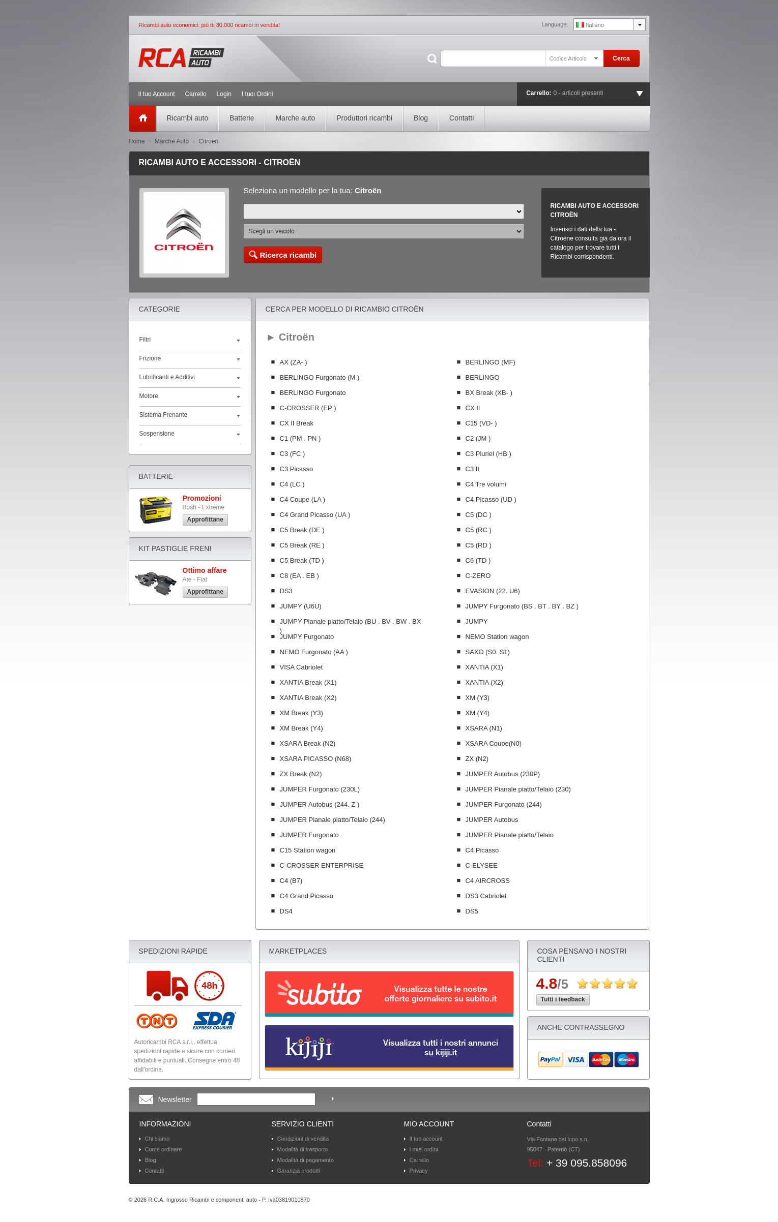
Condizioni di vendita (303, 1139)
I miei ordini (424, 1149)
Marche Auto (172, 141)
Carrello (419, 1160)
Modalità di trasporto (302, 1149)
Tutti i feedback (563, 999)
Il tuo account (426, 1139)
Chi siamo (157, 1139)
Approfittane (205, 519)
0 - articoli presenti (578, 93)
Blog (421, 118)
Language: (555, 24)
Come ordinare (163, 1149)
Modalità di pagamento (305, 1160)
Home (137, 141)
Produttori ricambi (364, 118)
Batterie (241, 118)
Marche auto (295, 118)
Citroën (209, 141)
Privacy (419, 1171)
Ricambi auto (188, 118)
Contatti (461, 118)
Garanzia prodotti (298, 1171)
